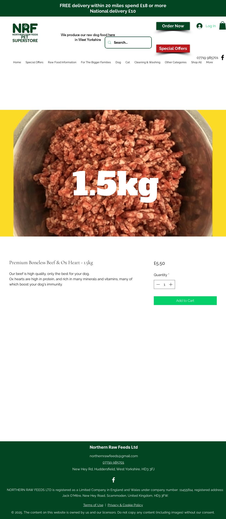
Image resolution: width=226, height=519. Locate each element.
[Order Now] (173, 26)
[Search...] (128, 42)
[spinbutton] (164, 284)
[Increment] (171, 284)
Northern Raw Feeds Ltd (114, 447)
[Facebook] (222, 57)
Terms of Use (93, 505)
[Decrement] (158, 284)
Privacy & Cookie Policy (125, 505)
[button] (222, 25)
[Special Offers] (173, 48)
